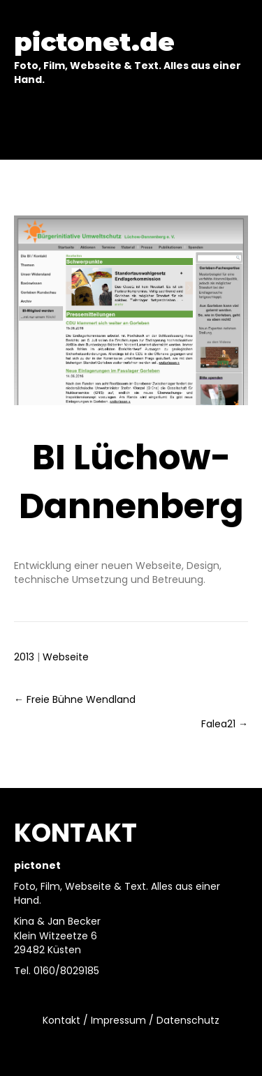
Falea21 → (224, 724)
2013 (24, 657)
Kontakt (61, 1020)
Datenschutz (188, 1020)
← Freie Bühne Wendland (75, 699)
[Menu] (131, 127)
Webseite (66, 657)
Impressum (118, 1020)
